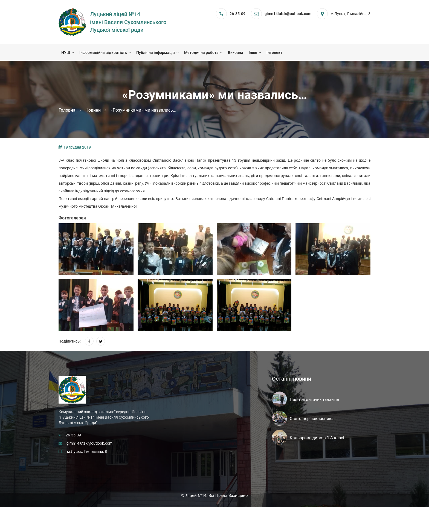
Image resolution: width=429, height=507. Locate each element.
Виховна (235, 52)
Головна (67, 110)
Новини (93, 110)
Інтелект (274, 52)
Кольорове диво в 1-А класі (317, 437)
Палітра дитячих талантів (314, 399)
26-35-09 (237, 13)
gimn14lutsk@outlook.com (89, 443)
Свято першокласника (312, 418)
